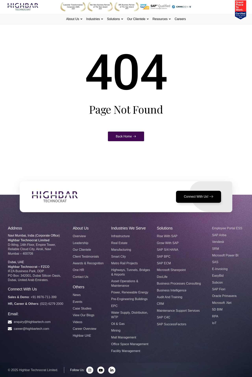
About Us (73, 19)
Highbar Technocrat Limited (38, 370)
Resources (161, 19)
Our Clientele (136, 19)
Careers (180, 19)
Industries (93, 19)
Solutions (114, 19)
